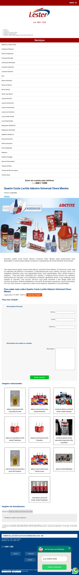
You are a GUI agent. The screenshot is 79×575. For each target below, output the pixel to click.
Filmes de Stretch (7, 85)
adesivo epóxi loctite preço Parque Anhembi (39, 410)
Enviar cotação (39, 377)
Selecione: (5, 511)
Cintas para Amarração (8, 62)
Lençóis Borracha (7, 98)
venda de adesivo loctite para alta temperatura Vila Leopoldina (64, 440)
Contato (30, 560)
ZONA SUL (11, 511)
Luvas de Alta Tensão (8, 116)
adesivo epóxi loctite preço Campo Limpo (39, 470)
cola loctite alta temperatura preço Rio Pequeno (15, 470)
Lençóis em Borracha (8, 112)
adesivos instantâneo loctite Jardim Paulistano (15, 439)
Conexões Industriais (8, 67)
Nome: (63, 312)
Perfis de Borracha (7, 143)
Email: (63, 319)
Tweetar (7, 196)
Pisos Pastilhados (7, 148)
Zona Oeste (29, 511)
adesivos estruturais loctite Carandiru (39, 439)
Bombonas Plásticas (8, 49)
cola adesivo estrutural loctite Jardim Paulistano (39, 499)
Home (15, 553)
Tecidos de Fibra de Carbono (10, 170)
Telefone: (62, 327)
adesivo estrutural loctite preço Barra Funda (15, 410)
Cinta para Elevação (7, 58)
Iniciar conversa (54, 567)
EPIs (3, 76)
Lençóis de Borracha (8, 103)
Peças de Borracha (7, 139)
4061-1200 (41, 22)
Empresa (31, 553)
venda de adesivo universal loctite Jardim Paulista (64, 410)
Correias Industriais (7, 71)
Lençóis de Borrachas (8, 107)
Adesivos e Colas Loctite (9, 44)
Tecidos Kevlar (6, 175)
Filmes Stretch (6, 89)
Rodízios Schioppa (7, 157)
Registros (5, 152)
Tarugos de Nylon (7, 166)
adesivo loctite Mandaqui (64, 469)
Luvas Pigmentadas (7, 121)
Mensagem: (61, 359)
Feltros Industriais (7, 80)
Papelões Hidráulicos (8, 134)
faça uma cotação (34, 295)
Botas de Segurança (8, 53)
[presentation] (20, 336)
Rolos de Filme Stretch (8, 161)
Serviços (40, 40)
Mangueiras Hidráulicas (9, 125)
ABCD (17, 511)
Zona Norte (22, 511)
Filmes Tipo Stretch (7, 94)
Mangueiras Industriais (8, 130)
